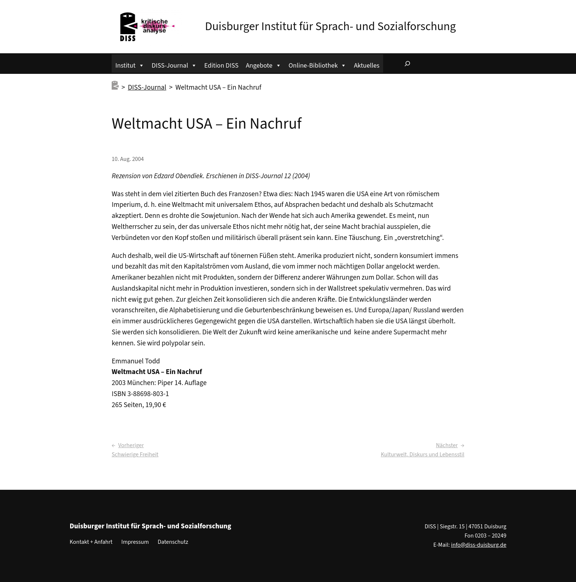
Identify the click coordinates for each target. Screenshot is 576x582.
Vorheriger (131, 445)
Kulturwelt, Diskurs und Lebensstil (422, 454)
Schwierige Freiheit (135, 454)
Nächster (447, 445)
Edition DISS (221, 65)
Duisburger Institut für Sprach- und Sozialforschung (330, 26)
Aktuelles (366, 65)
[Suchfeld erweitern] (407, 63)
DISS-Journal (174, 64)
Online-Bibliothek (318, 64)
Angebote (263, 64)
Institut (129, 64)
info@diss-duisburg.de (479, 545)
